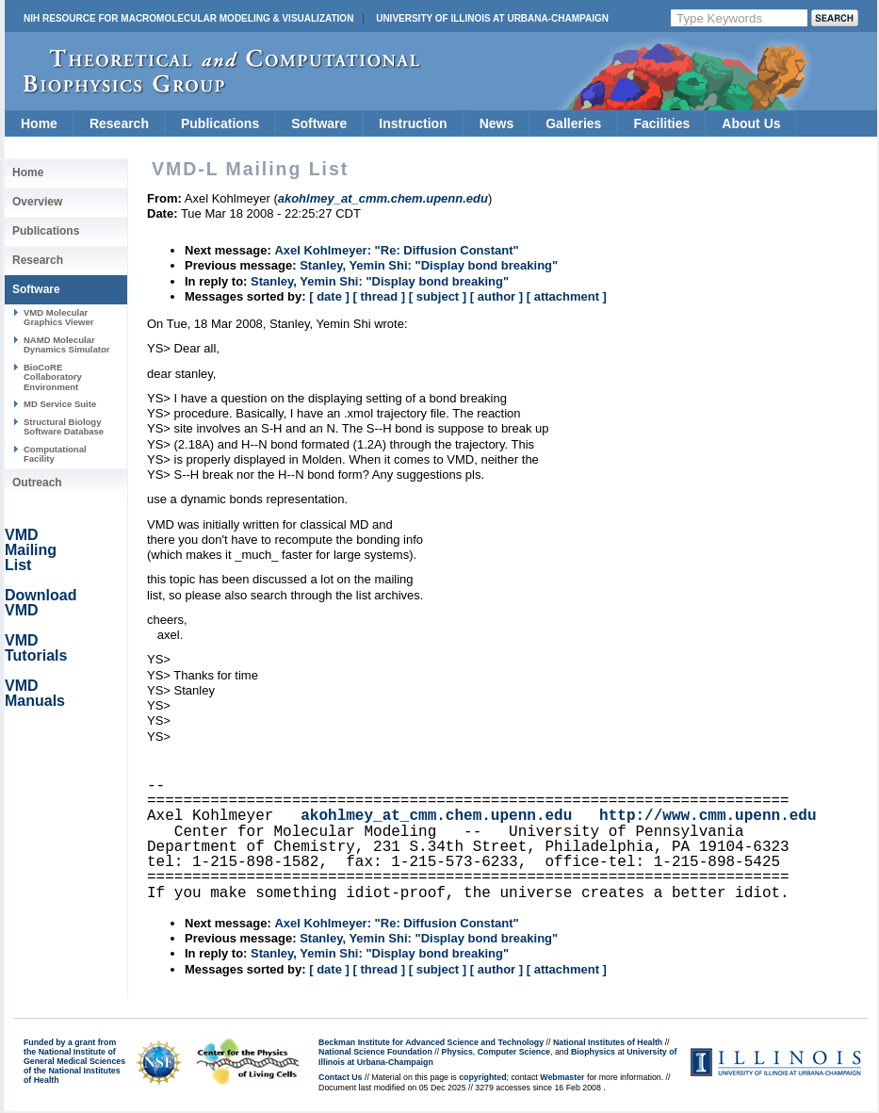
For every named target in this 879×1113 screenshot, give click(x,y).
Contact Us (340, 1077)
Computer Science (514, 1051)
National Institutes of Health (607, 1042)
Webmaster (562, 1077)
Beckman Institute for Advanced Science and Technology (431, 1042)
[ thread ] (378, 296)
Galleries (573, 123)
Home (39, 123)
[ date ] (329, 296)
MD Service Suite (60, 404)
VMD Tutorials (36, 647)
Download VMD (40, 602)
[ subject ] (437, 296)
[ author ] (496, 296)
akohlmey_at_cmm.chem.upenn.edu (436, 816)
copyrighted (482, 1077)
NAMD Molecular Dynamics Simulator (67, 344)
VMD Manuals (35, 693)
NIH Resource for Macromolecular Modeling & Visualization (188, 18)
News (497, 123)
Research (119, 123)
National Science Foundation (375, 1051)
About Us (751, 123)
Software (319, 123)
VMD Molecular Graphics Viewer (58, 317)
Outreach (37, 482)
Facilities (661, 123)
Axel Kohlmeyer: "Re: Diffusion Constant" (396, 250)
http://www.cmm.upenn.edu (707, 816)
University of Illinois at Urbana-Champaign (492, 18)
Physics (457, 1051)
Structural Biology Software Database (64, 426)
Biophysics (593, 1051)
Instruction (413, 123)
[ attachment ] (567, 296)
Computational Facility (55, 454)
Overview (37, 201)
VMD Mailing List (31, 550)
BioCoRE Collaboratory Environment (53, 377)
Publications (220, 123)
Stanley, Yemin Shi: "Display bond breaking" (429, 265)
